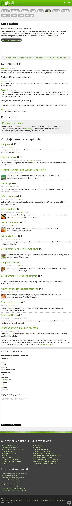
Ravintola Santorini (11, 302)
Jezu (10, 147)
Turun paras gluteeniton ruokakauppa (44, 457)
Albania (4, 463)
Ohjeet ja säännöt (37, 500)
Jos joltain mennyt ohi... (9, 484)
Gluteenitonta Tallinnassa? (10, 459)
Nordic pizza (37, 447)
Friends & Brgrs (9, 236)
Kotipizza (5, 144)
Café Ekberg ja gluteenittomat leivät (19, 248)
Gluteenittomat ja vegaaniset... (42, 451)
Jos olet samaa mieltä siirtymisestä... (13, 478)
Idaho (11, 239)
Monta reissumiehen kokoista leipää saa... (15, 474)
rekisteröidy (27, 129)
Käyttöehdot (19, 500)
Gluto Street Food (10, 222)
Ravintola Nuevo (9, 315)
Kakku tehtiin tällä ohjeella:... (10, 476)
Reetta (3, 68)
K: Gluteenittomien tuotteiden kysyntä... (14, 449)
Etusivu (5, 11)
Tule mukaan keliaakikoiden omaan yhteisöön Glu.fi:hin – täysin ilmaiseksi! (36, 58)
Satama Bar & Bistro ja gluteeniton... (44, 453)
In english (46, 500)
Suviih (11, 331)
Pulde (11, 279)
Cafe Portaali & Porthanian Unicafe (19, 275)
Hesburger (6, 183)
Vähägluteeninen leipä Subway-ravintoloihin (23, 169)
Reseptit (56, 11)
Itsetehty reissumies (8, 445)
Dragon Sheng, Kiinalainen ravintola (19, 327)
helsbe (11, 186)
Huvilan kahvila (9, 156)
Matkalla (65, 11)
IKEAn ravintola (9, 196)
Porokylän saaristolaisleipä (10, 447)
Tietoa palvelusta (5, 500)
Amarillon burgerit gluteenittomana (19, 288)
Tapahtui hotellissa (8, 451)
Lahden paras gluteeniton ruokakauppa (45, 463)
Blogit (33, 11)
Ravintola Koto (8, 208)
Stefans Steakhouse (39, 445)
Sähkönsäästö (64, 500)
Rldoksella (5, 455)
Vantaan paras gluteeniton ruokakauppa (45, 459)
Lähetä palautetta (54, 500)
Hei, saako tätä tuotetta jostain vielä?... (14, 486)
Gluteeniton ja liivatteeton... (41, 449)
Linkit (21, 16)
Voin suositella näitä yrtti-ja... (11, 480)
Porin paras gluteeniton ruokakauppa (44, 461)
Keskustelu (14, 11)
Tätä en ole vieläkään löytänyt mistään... (14, 490)
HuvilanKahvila (31, 160)
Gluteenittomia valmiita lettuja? (11, 461)
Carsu (11, 225)
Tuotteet (5, 16)
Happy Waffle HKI (10, 262)
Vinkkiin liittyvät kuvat (11, 40)
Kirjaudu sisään (12, 123)
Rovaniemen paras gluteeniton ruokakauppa (46, 455)
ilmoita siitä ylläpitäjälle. (46, 344)
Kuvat (14, 16)
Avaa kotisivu (6, 380)
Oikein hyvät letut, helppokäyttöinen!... (14, 488)
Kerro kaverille (28, 500)
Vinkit (48, 11)
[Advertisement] (36, 49)
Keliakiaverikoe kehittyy (9, 453)
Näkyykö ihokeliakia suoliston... (11, 457)
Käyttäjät (30, 16)
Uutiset (13, 500)
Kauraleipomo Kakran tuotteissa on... (13, 482)
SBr (2, 81)
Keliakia (25, 11)
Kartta (40, 11)
